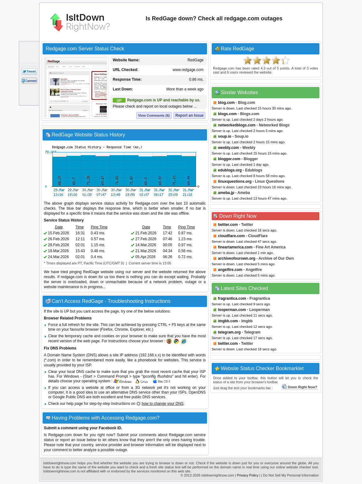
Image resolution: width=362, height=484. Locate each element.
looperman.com (232, 310)
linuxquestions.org (234, 181)
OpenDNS (197, 392)
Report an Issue (189, 115)
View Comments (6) (154, 115)
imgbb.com (228, 321)
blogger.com (229, 159)
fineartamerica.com (235, 247)
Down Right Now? (299, 387)
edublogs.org (230, 170)
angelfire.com (230, 269)
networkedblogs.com (237, 125)
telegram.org (229, 332)
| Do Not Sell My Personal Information (290, 475)
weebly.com (228, 147)
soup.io (224, 136)
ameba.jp (226, 193)
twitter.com (228, 224)
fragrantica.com (232, 298)
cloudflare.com (231, 236)
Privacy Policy (247, 475)
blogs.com (227, 114)
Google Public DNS (69, 397)
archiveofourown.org (236, 258)
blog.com (226, 102)
